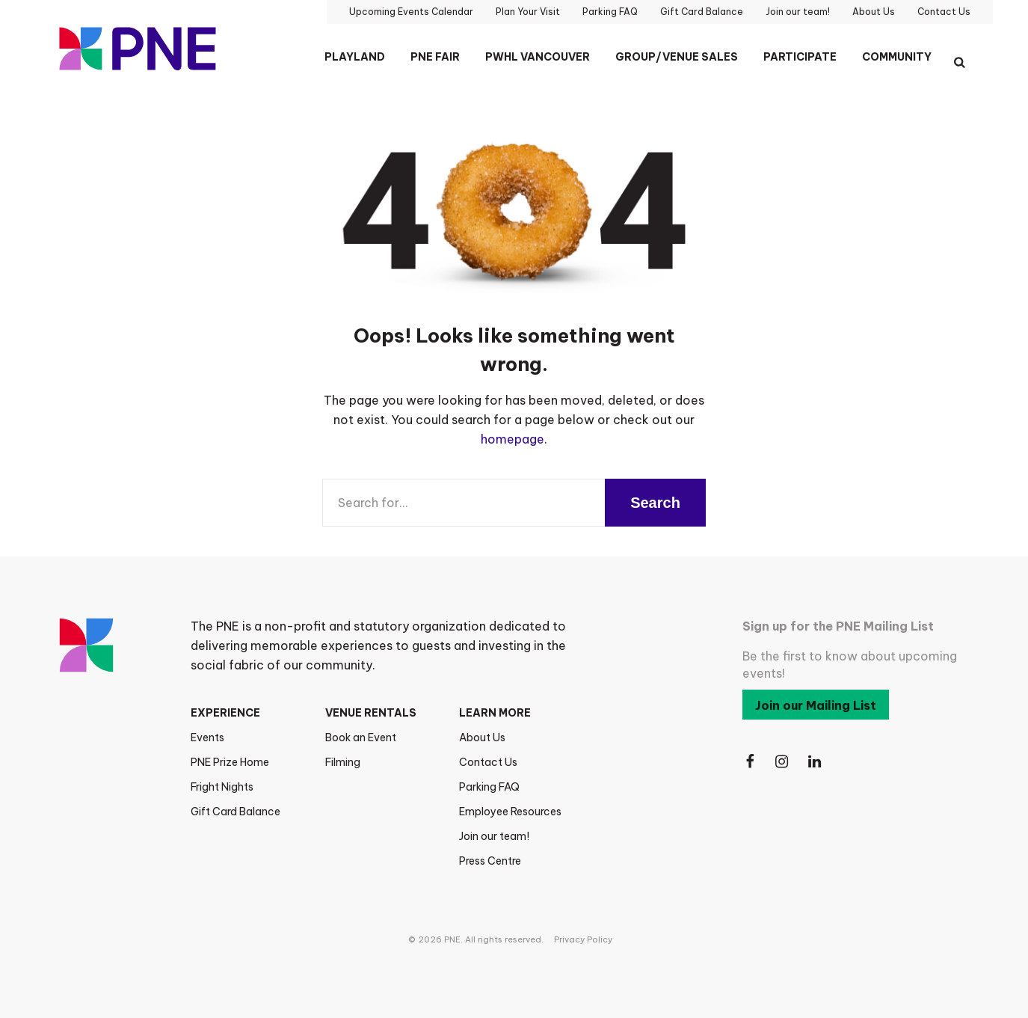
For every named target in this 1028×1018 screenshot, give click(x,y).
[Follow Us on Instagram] (782, 761)
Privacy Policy (583, 939)
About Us (482, 737)
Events (207, 737)
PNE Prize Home (230, 762)
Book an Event (360, 737)
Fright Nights (222, 787)
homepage (512, 439)
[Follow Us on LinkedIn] (815, 761)
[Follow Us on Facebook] (749, 761)
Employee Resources (510, 811)
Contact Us (488, 762)
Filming (342, 762)
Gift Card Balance (235, 811)
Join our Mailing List (815, 705)
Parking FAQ (489, 787)
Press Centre (490, 861)
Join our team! (494, 836)
